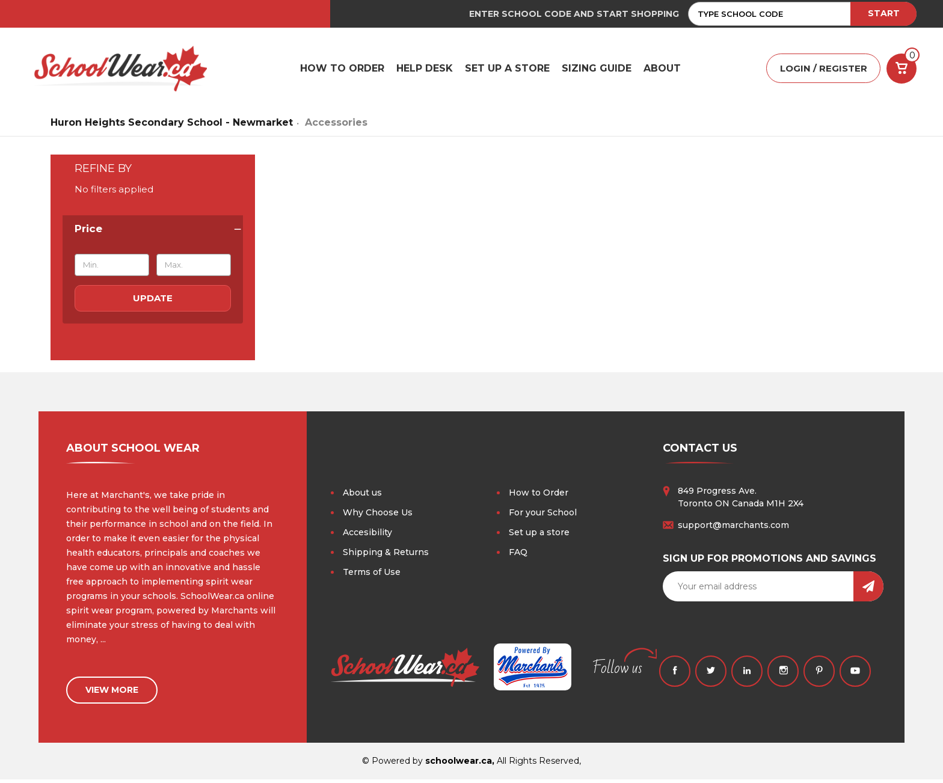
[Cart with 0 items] (901, 70)
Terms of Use (372, 575)
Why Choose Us (378, 516)
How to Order (538, 496)
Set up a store (539, 535)
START (884, 13)
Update (153, 301)
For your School (543, 516)
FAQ (518, 555)
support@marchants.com (733, 528)
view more (111, 693)
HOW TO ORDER (342, 70)
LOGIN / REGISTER (823, 70)
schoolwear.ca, (459, 764)
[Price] (153, 233)
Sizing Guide (596, 70)
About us (362, 496)
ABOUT (662, 70)
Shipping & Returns (386, 555)
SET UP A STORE (507, 70)
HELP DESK (424, 70)
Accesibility (367, 535)
